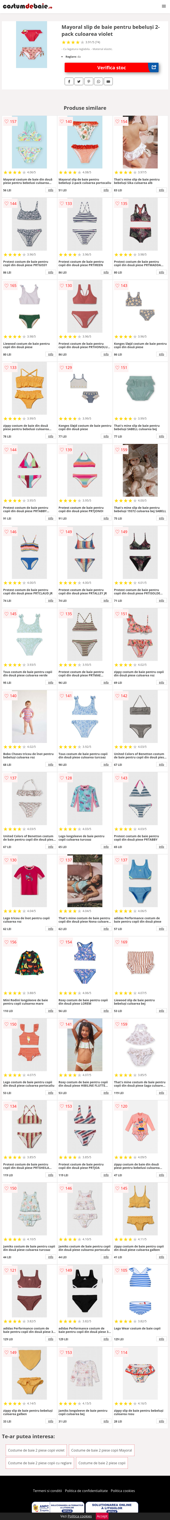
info (50, 190)
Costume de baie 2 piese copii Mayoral (101, 1450)
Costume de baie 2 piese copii (101, 1463)
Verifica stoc (128, 67)
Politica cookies (123, 1490)
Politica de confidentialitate (86, 1490)
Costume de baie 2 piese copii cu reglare (40, 1463)
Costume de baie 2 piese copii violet (36, 1450)
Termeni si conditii (47, 1490)
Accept (102, 1516)
